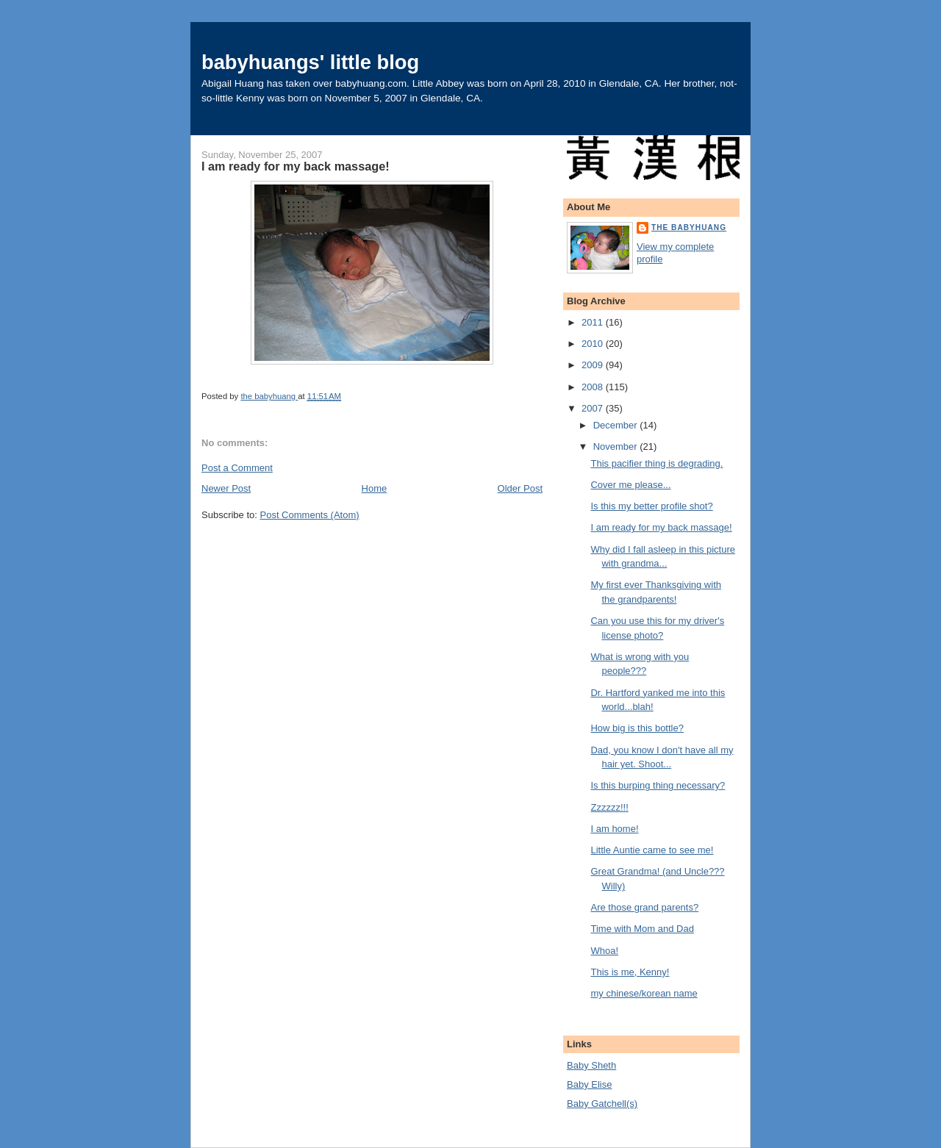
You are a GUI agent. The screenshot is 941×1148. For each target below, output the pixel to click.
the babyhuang (688, 227)
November (616, 446)
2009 (594, 364)
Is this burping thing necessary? (657, 785)
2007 (594, 408)
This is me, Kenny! (629, 971)
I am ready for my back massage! (660, 527)
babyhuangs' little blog (310, 62)
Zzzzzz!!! (609, 807)
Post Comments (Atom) (309, 514)
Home (374, 488)
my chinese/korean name (643, 993)
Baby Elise (589, 1084)
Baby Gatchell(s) (602, 1103)
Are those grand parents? (644, 907)
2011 (594, 322)
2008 (594, 386)
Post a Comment (237, 467)
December (616, 425)
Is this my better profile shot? (651, 506)
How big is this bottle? (636, 727)
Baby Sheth (591, 1065)
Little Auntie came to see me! (651, 849)
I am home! (614, 828)
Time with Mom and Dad (641, 928)
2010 (594, 343)
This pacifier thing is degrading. (656, 463)
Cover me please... (630, 484)
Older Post (520, 488)
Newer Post (226, 488)
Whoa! (604, 950)
